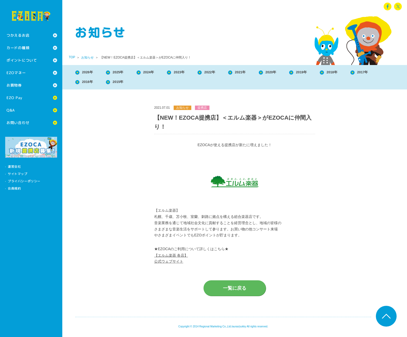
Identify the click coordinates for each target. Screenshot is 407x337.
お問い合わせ (17, 122)
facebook (387, 6)
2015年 (158, 83)
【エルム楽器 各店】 (171, 257)
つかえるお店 (17, 35)
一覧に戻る (234, 290)
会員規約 (14, 188)
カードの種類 (17, 47)
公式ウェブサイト (168, 263)
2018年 (363, 72)
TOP (72, 57)
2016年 (124, 83)
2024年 (158, 72)
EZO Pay (14, 97)
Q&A (10, 110)
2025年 (124, 72)
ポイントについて (21, 60)
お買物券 (14, 85)
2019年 (329, 72)
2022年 (226, 72)
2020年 (295, 72)
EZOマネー (16, 72)
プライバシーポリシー (24, 181)
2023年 (192, 72)
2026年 (90, 72)
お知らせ (87, 57)
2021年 (260, 72)
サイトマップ (18, 174)
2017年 (90, 83)
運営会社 (14, 166)
